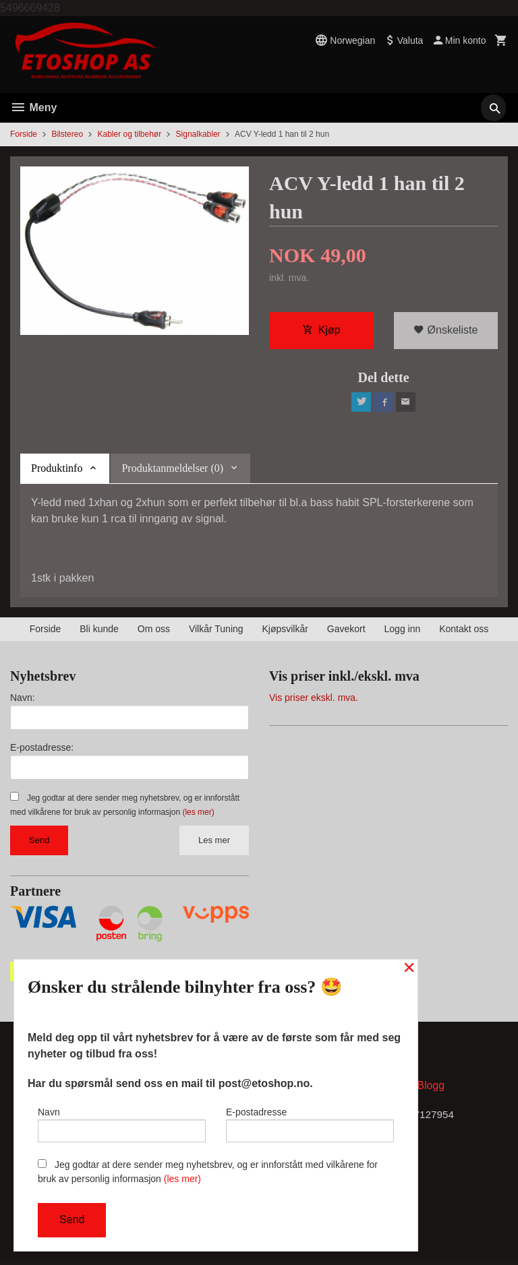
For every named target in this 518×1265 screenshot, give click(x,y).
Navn (122, 1122)
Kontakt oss (463, 632)
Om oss (154, 632)
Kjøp (321, 331)
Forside (23, 134)
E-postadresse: (42, 750)
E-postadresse (310, 1122)
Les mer (214, 843)
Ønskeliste (445, 331)
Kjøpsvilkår (285, 632)
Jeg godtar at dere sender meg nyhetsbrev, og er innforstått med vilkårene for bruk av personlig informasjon (208, 1171)
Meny (33, 107)
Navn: (22, 701)
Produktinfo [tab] (56, 471)
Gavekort (346, 632)
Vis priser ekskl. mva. (313, 701)
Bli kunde (99, 632)
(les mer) (198, 815)
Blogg (430, 1091)
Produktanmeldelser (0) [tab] (172, 471)
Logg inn (402, 632)
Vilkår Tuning (216, 632)
